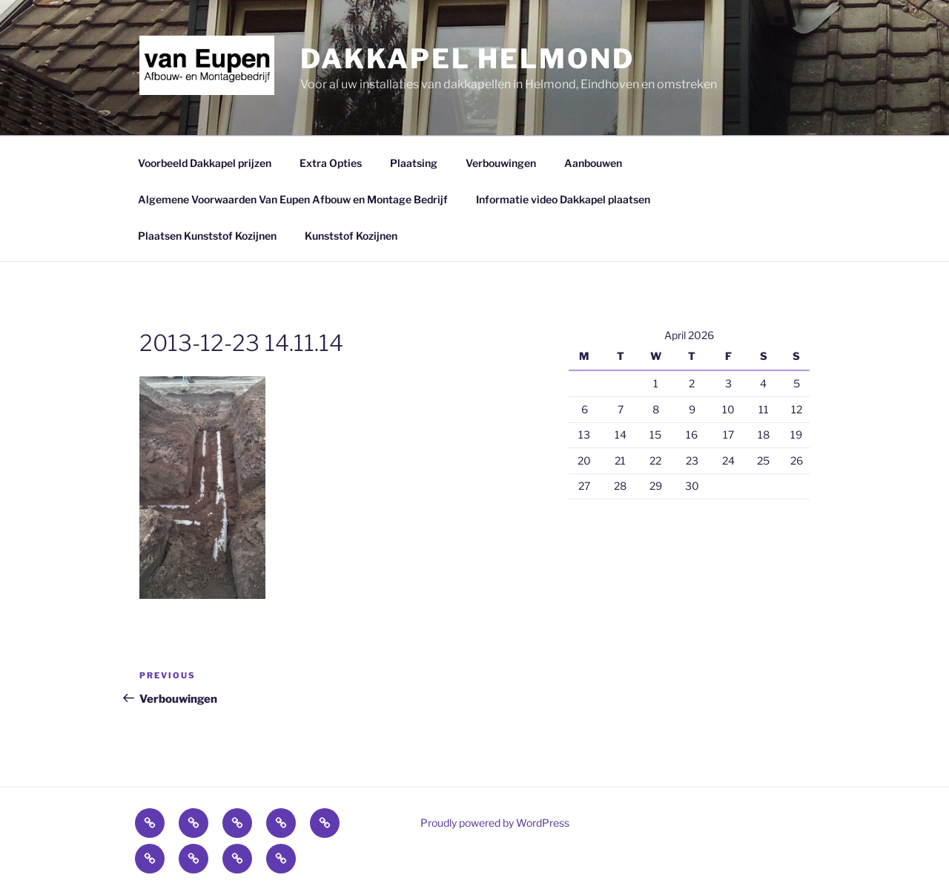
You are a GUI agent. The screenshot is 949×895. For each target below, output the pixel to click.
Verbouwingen (501, 163)
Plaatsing (413, 163)
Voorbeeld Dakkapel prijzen (204, 163)
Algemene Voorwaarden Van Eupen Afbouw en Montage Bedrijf (293, 199)
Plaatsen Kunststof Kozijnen (207, 235)
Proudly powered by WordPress (494, 822)
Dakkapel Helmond (467, 58)
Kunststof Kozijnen (351, 235)
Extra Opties (331, 163)
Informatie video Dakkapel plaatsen (563, 199)
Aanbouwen (593, 163)
